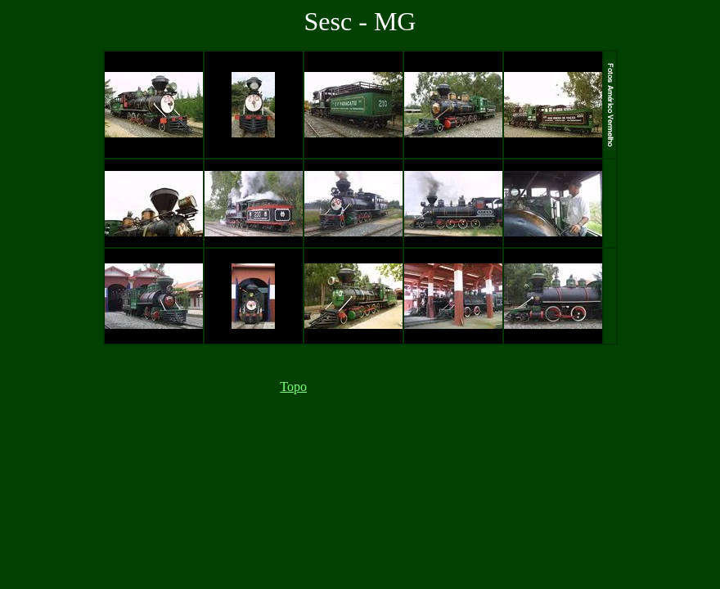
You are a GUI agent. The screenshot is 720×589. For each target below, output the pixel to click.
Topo (293, 386)
